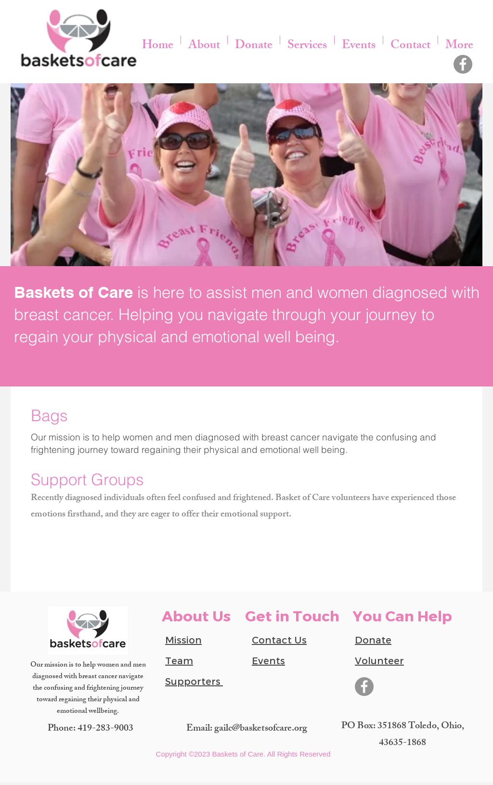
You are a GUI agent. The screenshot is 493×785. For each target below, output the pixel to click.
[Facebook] (463, 64)
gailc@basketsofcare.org (260, 729)
